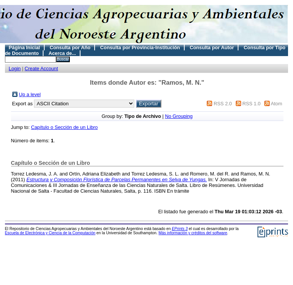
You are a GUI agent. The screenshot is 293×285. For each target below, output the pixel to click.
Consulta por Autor (212, 47)
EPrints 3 (180, 229)
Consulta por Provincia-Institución (140, 47)
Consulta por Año (70, 47)
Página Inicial (24, 47)
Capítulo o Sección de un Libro (64, 127)
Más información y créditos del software (193, 233)
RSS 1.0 (251, 103)
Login (15, 68)
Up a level (30, 94)
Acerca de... (62, 53)
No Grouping (179, 116)
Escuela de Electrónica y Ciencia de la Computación (50, 233)
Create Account (41, 68)
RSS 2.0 (223, 103)
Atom (276, 103)
